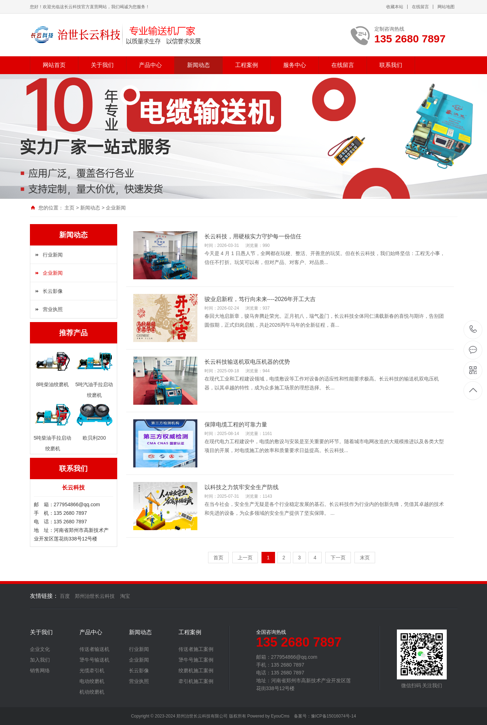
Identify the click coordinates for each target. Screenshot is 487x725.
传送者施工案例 (195, 649)
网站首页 (54, 65)
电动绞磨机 (91, 681)
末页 (365, 557)
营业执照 (53, 309)
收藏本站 (394, 6)
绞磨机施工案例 (195, 670)
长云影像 (53, 291)
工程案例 (246, 65)
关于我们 (102, 65)
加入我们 (40, 659)
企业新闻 (116, 208)
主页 (69, 208)
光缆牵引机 (91, 670)
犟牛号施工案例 (195, 659)
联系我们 (390, 65)
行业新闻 (53, 255)
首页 (218, 557)
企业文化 (40, 649)
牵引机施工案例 (195, 681)
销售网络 (40, 670)
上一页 (245, 557)
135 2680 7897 (473, 329)
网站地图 (446, 6)
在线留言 (420, 6)
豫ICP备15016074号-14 (333, 716)
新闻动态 (198, 65)
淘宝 (125, 596)
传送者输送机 (94, 649)
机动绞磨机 (91, 691)
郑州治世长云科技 (95, 596)
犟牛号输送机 (94, 659)
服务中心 (294, 65)
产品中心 (150, 65)
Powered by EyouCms (268, 716)
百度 (65, 596)
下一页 (338, 557)
